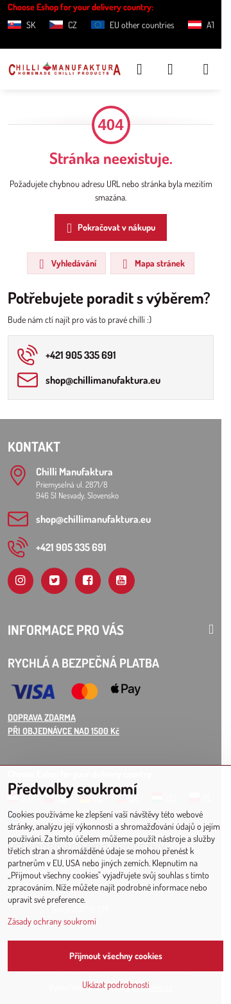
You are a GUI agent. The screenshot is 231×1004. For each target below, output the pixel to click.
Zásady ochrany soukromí (52, 921)
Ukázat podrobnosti (116, 984)
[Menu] (206, 69)
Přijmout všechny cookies (115, 955)
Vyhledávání (65, 264)
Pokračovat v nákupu (108, 228)
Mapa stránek (152, 264)
